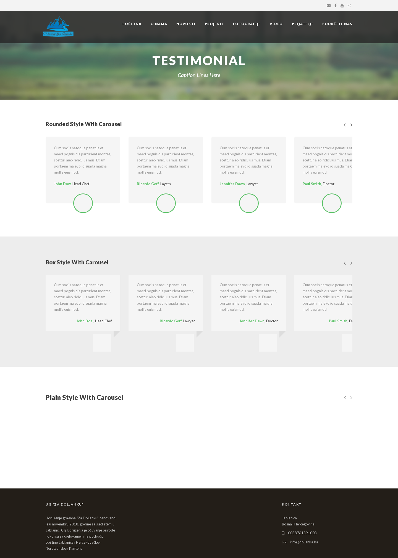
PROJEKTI (214, 23)
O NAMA (159, 23)
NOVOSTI (186, 23)
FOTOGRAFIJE (247, 23)
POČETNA (132, 23)
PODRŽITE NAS (337, 23)
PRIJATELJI (302, 23)
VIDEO (276, 23)
